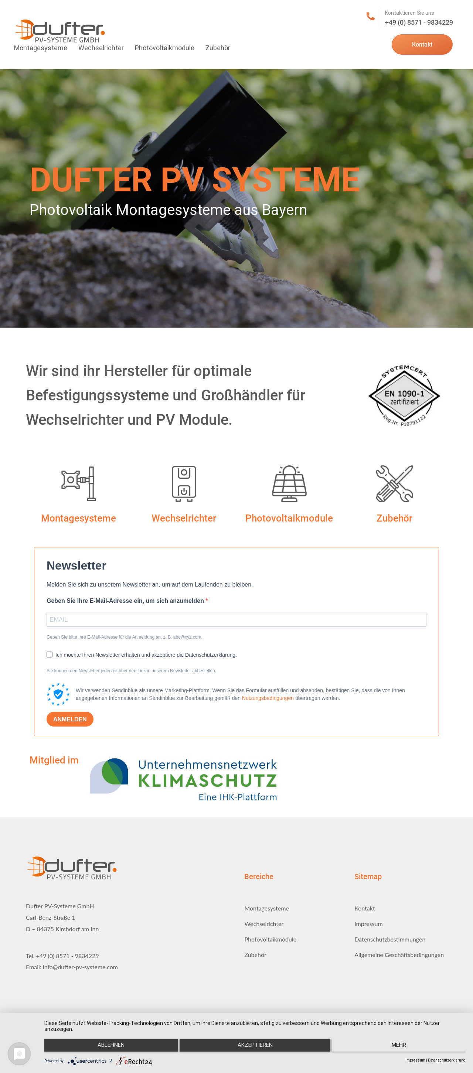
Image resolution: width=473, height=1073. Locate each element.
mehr (403, 1047)
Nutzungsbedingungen (268, 698)
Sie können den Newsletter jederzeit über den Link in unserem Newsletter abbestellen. (131, 670)
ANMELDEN (70, 719)
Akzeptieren (255, 1047)
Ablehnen (106, 1047)
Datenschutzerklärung (447, 1060)
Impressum (415, 1060)
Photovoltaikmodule (164, 48)
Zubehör (217, 48)
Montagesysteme (40, 48)
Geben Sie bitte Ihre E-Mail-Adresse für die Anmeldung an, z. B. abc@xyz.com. (125, 637)
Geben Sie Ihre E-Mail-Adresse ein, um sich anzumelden (126, 601)
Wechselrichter (101, 48)
